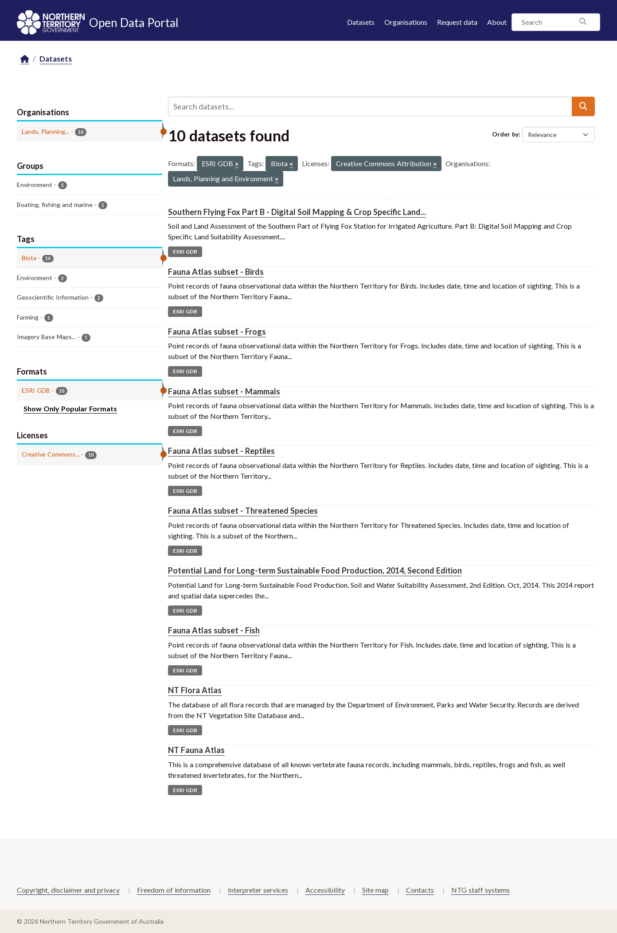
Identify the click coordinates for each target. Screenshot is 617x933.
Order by (505, 134)
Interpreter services (258, 890)
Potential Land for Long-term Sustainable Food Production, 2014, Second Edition (315, 570)
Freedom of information (174, 890)
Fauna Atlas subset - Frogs (217, 331)
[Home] (24, 59)
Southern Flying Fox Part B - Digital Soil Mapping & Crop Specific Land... (297, 212)
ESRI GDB (185, 251)
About (497, 22)
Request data (457, 22)
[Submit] (583, 106)
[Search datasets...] (370, 106)
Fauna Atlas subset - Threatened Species (243, 510)
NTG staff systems (480, 890)
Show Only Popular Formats (70, 408)
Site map (375, 890)
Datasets (361, 22)
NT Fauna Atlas (196, 750)
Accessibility (325, 890)
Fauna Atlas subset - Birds (216, 272)
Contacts (420, 890)
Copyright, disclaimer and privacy (68, 890)
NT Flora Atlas (195, 690)
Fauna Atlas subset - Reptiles (221, 451)
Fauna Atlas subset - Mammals (224, 391)
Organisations (405, 22)
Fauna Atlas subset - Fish (214, 630)
